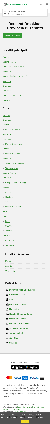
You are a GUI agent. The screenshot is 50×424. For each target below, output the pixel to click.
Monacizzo (10, 240)
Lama (7, 221)
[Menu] (47, 4)
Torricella (6, 100)
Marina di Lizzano (12, 154)
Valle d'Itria (10, 271)
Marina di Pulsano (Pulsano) (15, 76)
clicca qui (5, 417)
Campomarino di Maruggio (16, 182)
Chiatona (9, 197)
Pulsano (6, 202)
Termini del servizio (24, 407)
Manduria (7, 71)
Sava (5, 211)
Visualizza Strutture (12, 35)
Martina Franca (9, 62)
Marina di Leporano (13, 144)
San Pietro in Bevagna (15, 163)
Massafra (7, 187)
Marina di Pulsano (13, 207)
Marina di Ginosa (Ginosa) (14, 67)
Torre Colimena (11, 168)
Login (39, 4)
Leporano (7, 139)
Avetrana (6, 115)
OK (25, 421)
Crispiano (7, 86)
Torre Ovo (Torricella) (12, 95)
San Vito (9, 226)
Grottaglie (7, 91)
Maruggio (7, 81)
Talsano (8, 231)
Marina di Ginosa (12, 129)
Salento (8, 266)
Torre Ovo (9, 245)
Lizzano (6, 149)
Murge (8, 261)
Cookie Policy (15, 409)
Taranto (6, 57)
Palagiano (7, 192)
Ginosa (6, 125)
